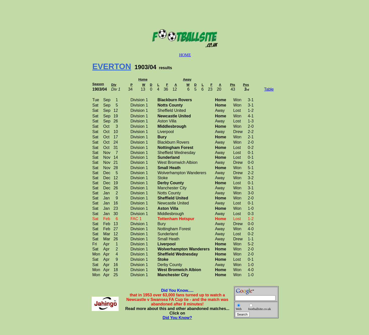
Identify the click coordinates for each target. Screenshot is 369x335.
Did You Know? (177, 318)
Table (269, 89)
